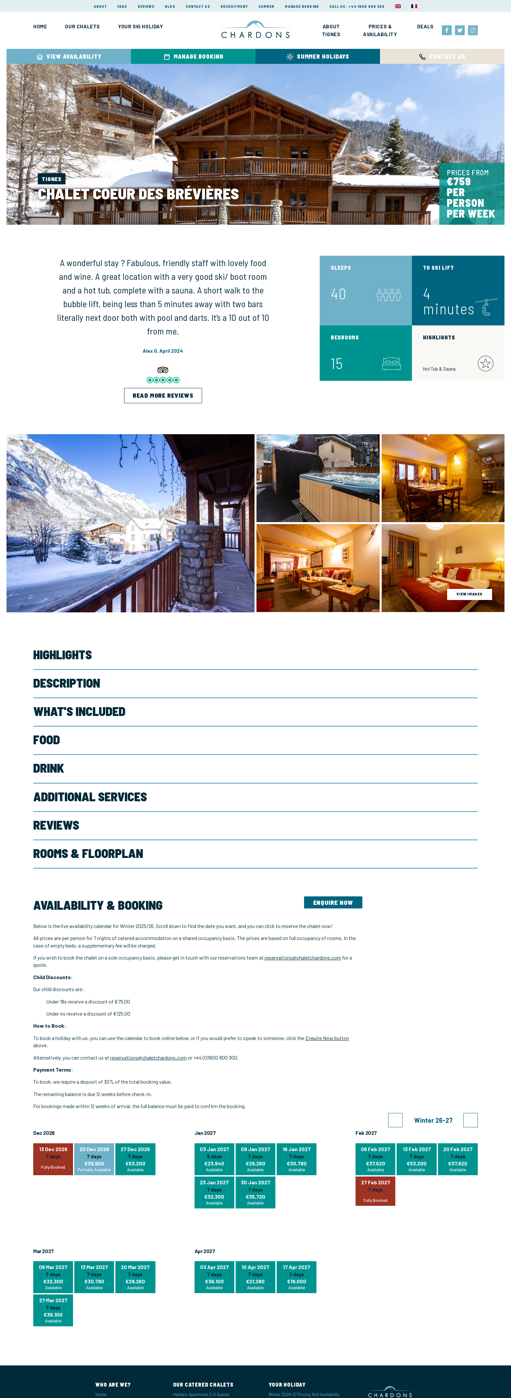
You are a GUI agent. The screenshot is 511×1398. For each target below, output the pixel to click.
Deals (425, 26)
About (100, 6)
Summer (266, 6)
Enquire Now (333, 902)
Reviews (146, 6)
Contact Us (198, 6)
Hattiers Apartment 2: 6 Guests (201, 1394)
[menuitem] (398, 6)
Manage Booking (302, 6)
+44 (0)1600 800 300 (215, 1057)
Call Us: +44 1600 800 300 (357, 6)
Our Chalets (82, 26)
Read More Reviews (163, 395)
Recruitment (234, 6)
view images (470, 594)
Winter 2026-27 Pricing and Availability (304, 1394)
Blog (170, 6)
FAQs (122, 6)
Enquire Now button (327, 1038)
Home (40, 26)
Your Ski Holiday (140, 26)
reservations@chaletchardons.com (302, 957)
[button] (395, 1120)
